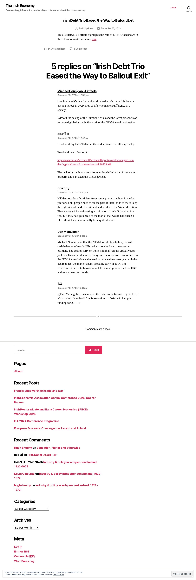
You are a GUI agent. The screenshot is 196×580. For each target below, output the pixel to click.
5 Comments (80, 48)
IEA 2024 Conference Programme (37, 421)
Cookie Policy (58, 575)
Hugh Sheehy (23, 447)
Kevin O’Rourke (24, 473)
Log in (18, 546)
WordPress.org (24, 561)
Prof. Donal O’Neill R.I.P (43, 454)
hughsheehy (23, 485)
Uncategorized (58, 48)
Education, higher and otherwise (60, 447)
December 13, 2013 (111, 28)
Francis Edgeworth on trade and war (39, 390)
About (173, 8)
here (94, 39)
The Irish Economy (20, 6)
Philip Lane (87, 28)
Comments (25, 556)
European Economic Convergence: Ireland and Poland (51, 428)
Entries (22, 551)
